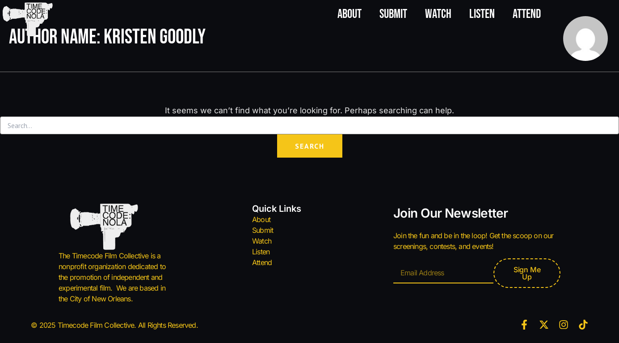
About (349, 14)
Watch (438, 14)
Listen (482, 14)
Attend (527, 14)
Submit (393, 14)
